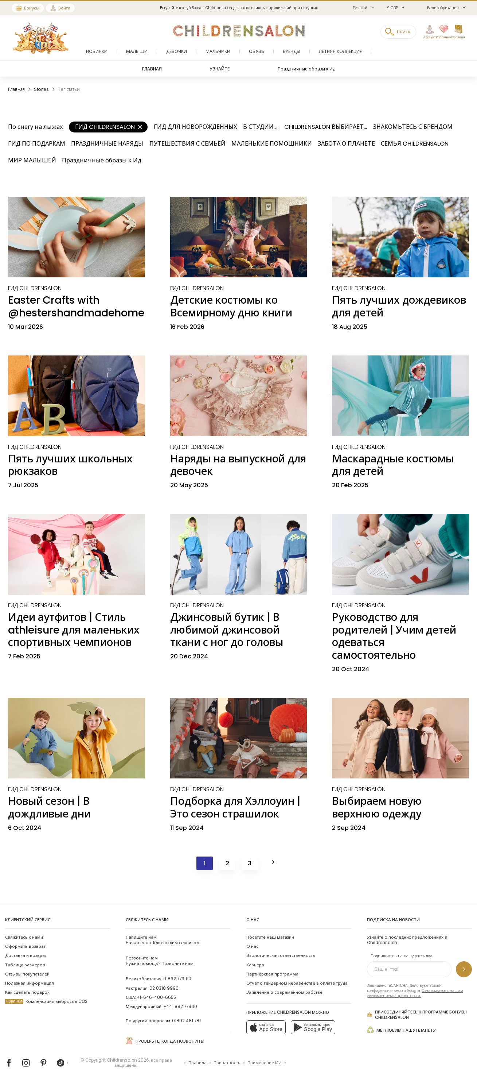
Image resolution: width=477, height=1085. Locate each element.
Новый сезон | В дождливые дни (49, 807)
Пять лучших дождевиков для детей (399, 306)
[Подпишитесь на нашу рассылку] (464, 969)
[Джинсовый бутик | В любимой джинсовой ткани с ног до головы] (238, 554)
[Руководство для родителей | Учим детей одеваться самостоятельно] (400, 554)
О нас (252, 946)
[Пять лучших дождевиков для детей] (400, 237)
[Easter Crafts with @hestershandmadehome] (76, 237)
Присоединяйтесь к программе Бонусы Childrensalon (417, 1014)
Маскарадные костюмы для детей (393, 465)
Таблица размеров (25, 965)
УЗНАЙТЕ (220, 69)
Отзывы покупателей (27, 974)
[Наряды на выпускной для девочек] (238, 395)
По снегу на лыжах (35, 127)
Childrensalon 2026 (128, 1060)
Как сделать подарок (27, 992)
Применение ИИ (264, 1063)
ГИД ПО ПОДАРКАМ (36, 143)
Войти (64, 8)
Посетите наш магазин (270, 937)
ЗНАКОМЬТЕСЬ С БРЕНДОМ (413, 127)
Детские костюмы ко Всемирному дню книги (231, 306)
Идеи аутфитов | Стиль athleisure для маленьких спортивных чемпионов (74, 630)
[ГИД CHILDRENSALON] (35, 288)
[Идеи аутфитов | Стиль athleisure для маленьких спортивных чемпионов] (76, 554)
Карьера (255, 965)
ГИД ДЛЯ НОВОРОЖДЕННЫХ (195, 127)
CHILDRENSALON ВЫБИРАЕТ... (325, 127)
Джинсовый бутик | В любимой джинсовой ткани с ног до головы (227, 630)
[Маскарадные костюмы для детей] (400, 395)
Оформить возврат (25, 946)
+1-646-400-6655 (156, 997)
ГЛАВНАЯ (152, 69)
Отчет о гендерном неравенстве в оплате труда (297, 983)
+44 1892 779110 (180, 1006)
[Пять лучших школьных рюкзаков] (76, 395)
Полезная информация (29, 983)
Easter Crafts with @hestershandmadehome (76, 306)
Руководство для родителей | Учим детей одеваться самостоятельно (394, 636)
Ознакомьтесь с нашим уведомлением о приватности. (415, 993)
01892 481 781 (186, 1021)
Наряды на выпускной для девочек (238, 465)
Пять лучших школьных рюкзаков (70, 465)
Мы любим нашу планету (401, 1029)
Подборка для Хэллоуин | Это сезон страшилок (235, 807)
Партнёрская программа (272, 974)
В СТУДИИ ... (260, 127)
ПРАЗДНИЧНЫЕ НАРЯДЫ (107, 143)
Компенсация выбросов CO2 (46, 1001)
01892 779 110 (177, 979)
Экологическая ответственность (280, 955)
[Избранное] (442, 32)
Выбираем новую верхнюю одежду (377, 807)
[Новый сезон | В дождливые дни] (76, 738)
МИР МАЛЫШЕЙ (32, 160)
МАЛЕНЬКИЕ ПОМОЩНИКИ (271, 143)
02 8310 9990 (164, 988)
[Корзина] (458, 32)
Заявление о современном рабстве (284, 992)
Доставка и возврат (26, 955)
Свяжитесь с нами (24, 937)
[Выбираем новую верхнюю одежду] (400, 738)
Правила (197, 1063)
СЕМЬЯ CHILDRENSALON (415, 143)
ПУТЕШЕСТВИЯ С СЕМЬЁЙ (187, 143)
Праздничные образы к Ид (306, 69)
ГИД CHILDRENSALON (108, 127)
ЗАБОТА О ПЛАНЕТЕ (346, 143)
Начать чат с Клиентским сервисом (163, 940)
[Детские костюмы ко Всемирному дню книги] (238, 237)
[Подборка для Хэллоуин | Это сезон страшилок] (238, 738)
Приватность (227, 1063)
